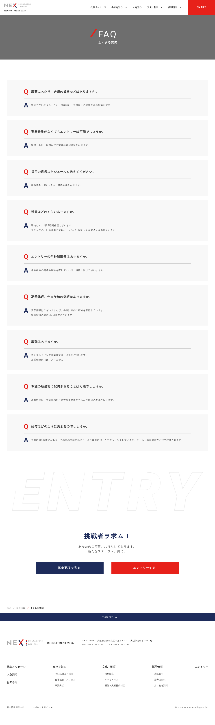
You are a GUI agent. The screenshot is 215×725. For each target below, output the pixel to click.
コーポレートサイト (41, 707)
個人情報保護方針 (15, 707)
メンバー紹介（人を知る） (83, 230)
